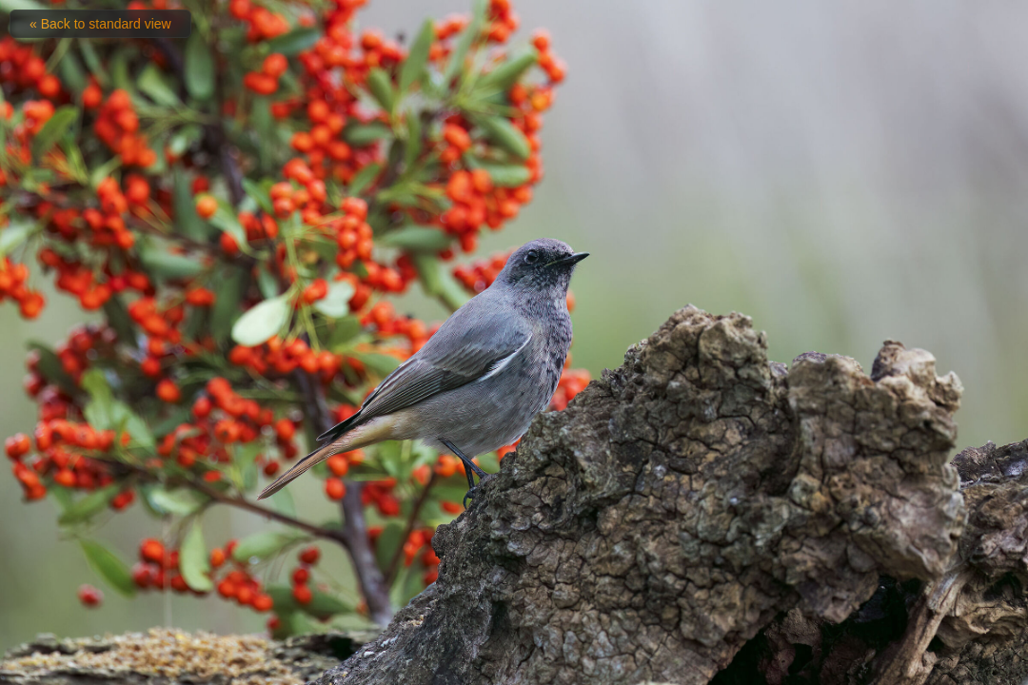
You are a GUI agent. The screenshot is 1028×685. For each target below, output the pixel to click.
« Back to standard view (100, 23)
